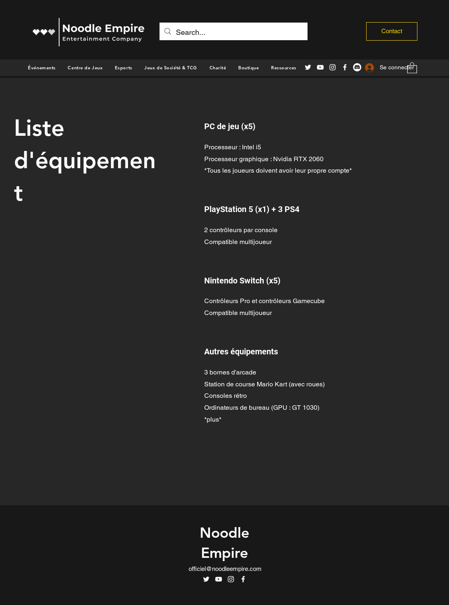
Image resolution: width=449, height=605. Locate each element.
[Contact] (391, 31)
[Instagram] (332, 67)
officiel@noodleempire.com (225, 568)
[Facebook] (345, 67)
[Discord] (357, 67)
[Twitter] (308, 67)
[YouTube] (320, 67)
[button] (248, 68)
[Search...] (233, 32)
